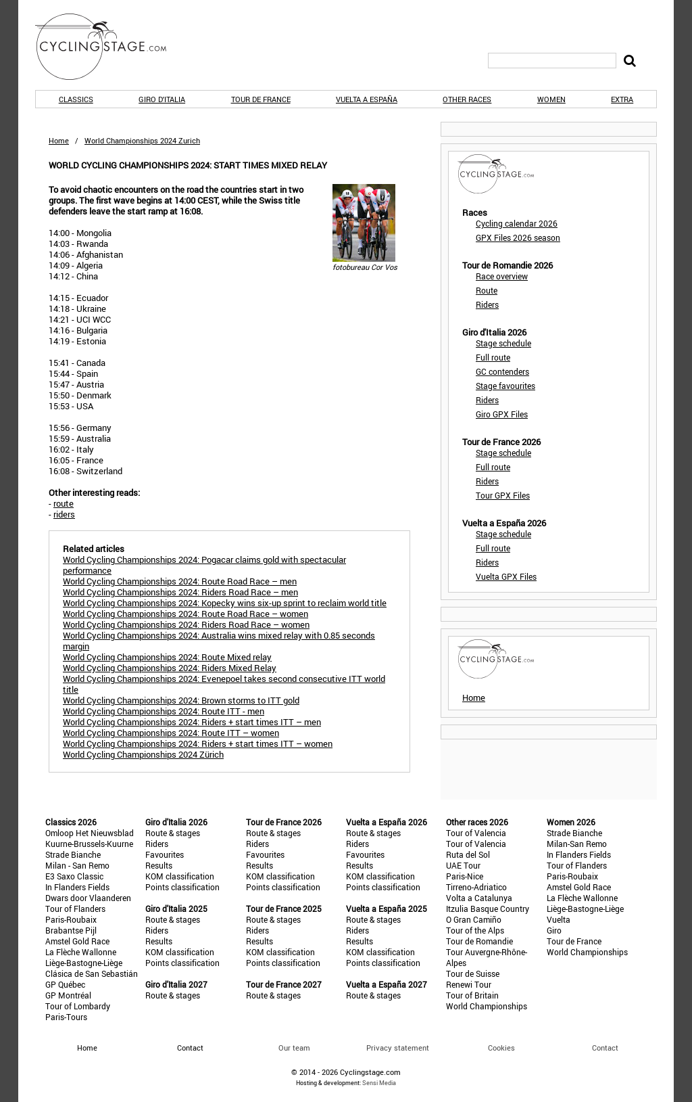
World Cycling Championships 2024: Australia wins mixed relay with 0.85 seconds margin (219, 640)
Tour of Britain (472, 995)
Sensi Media (379, 1082)
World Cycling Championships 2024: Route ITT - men (163, 711)
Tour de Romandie (479, 941)
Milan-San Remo (577, 843)
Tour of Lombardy (77, 1006)
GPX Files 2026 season (518, 237)
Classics (76, 99)
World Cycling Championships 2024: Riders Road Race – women (186, 624)
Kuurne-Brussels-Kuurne (89, 843)
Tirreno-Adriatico (476, 886)
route (63, 503)
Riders (487, 304)
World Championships (486, 1006)
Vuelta (558, 919)
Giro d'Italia (162, 99)
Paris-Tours (66, 1016)
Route (486, 290)
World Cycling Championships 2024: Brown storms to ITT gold (181, 700)
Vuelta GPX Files (506, 576)
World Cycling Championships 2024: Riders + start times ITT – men (192, 722)
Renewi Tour (468, 984)
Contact (605, 1047)
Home (59, 140)
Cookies (501, 1047)
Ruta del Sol (468, 854)
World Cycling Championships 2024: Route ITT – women (171, 733)
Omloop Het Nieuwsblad (89, 832)
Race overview (502, 276)
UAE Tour (463, 865)
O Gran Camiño (473, 919)
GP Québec (65, 984)
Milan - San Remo (77, 865)
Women (551, 99)
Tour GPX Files (503, 495)
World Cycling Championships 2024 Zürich (143, 754)
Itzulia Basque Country (487, 908)
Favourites (164, 854)
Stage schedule (503, 343)
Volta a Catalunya (479, 897)
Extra (622, 99)
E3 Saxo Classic (74, 876)
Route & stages (172, 832)
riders (64, 514)
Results (158, 865)
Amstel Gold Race (77, 941)
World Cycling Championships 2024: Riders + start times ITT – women (197, 743)
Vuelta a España (366, 99)
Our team (294, 1047)
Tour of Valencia (476, 832)
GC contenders (502, 371)
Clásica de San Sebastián (91, 973)
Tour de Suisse (472, 973)
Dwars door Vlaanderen (88, 897)
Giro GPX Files (502, 414)
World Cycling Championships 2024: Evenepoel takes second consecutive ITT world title (224, 683)
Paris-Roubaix (71, 919)
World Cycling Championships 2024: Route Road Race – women (185, 613)
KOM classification (179, 876)
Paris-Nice (464, 876)
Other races (467, 99)
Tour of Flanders (75, 908)
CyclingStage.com (109, 47)
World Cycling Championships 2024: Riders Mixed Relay (169, 668)
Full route (493, 357)
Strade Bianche (73, 854)
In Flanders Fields (77, 886)
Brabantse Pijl (71, 930)
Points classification (182, 886)
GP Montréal (68, 995)
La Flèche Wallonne (80, 951)
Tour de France (261, 99)
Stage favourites (505, 385)
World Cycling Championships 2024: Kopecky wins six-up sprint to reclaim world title (225, 603)
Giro (554, 930)
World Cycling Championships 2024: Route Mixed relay (167, 657)
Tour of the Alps (475, 930)
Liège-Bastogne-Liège (83, 962)
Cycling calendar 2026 (517, 223)
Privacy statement (397, 1047)
